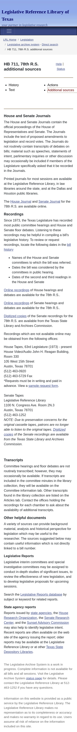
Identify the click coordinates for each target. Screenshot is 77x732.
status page (34, 678)
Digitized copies (15, 316)
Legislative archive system (23, 44)
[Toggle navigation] (9, 31)
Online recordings (16, 290)
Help (59, 64)
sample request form (43, 385)
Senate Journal (49, 201)
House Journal (20, 201)
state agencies (41, 613)
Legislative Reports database (41, 594)
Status (61, 69)
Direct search (50, 44)
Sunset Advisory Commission (48, 622)
